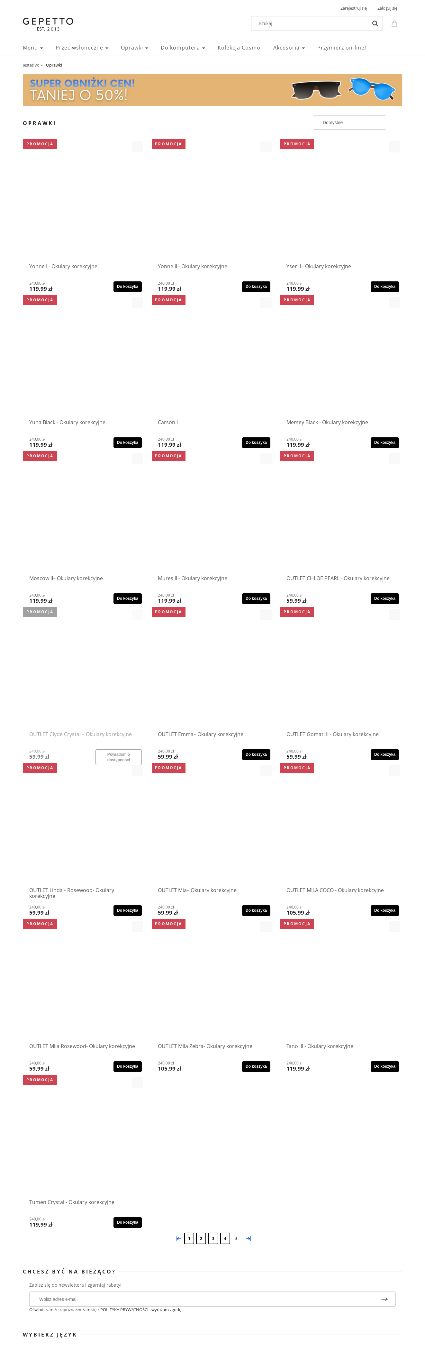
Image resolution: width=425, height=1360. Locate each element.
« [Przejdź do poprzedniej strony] (177, 1238)
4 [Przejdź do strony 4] (225, 1238)
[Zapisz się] (384, 1299)
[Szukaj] (375, 23)
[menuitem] (39, 48)
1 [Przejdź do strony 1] (189, 1238)
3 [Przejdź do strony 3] (213, 1238)
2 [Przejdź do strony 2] (201, 1238)
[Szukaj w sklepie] (311, 23)
